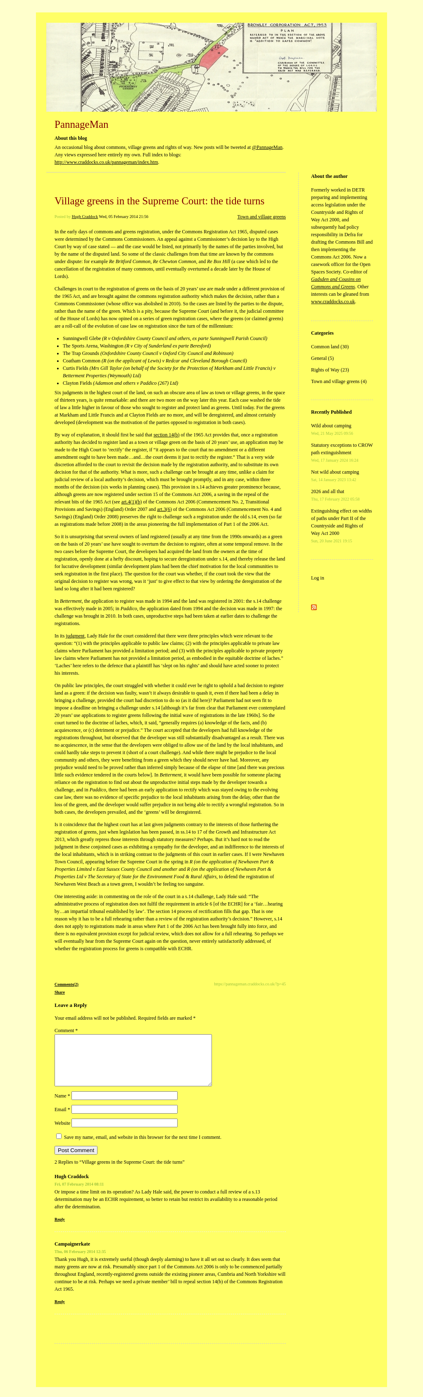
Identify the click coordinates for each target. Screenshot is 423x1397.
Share (60, 992)
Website (62, 1133)
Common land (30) (330, 347)
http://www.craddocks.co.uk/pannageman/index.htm (106, 162)
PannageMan (82, 124)
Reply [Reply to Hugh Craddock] (60, 1229)
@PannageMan (267, 147)
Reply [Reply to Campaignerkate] (60, 1311)
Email (62, 1119)
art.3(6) (164, 509)
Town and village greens (262, 217)
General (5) (322, 358)
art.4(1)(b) (131, 502)
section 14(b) (167, 435)
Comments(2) (66, 984)
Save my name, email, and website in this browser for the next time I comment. (142, 1147)
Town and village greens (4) (338, 381)
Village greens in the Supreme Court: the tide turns (159, 200)
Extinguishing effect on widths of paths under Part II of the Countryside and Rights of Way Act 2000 (341, 525)
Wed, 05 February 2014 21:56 (123, 216)
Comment (66, 1030)
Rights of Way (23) (330, 370)
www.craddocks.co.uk (333, 301)
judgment (75, 636)
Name (62, 1106)
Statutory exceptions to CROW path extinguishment (342, 452)
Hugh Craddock (85, 216)
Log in (317, 578)
